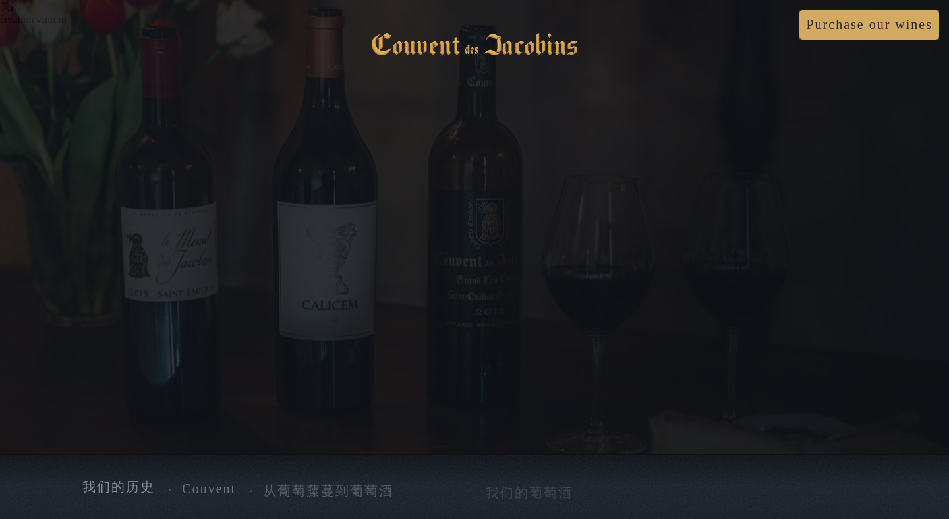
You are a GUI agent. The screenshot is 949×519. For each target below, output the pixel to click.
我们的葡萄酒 (529, 493)
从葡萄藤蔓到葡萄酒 (328, 491)
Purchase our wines (869, 24)
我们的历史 (118, 487)
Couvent (209, 489)
